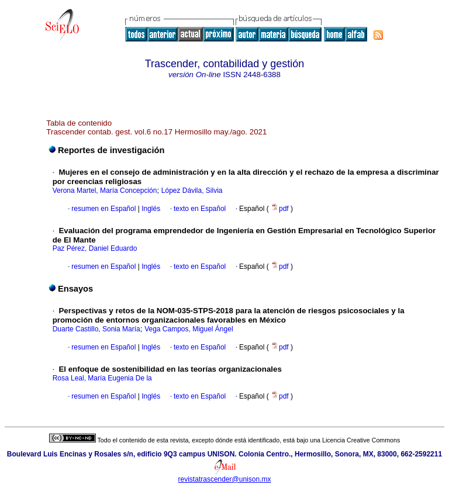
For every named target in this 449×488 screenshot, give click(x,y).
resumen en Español (103, 209)
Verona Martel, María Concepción (105, 190)
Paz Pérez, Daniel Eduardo (95, 248)
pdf (281, 209)
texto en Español (200, 209)
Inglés (150, 209)
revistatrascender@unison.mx (224, 479)
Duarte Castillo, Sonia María (96, 329)
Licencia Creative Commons (361, 440)
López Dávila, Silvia (192, 190)
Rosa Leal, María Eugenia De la (102, 378)
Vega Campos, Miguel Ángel (188, 329)
